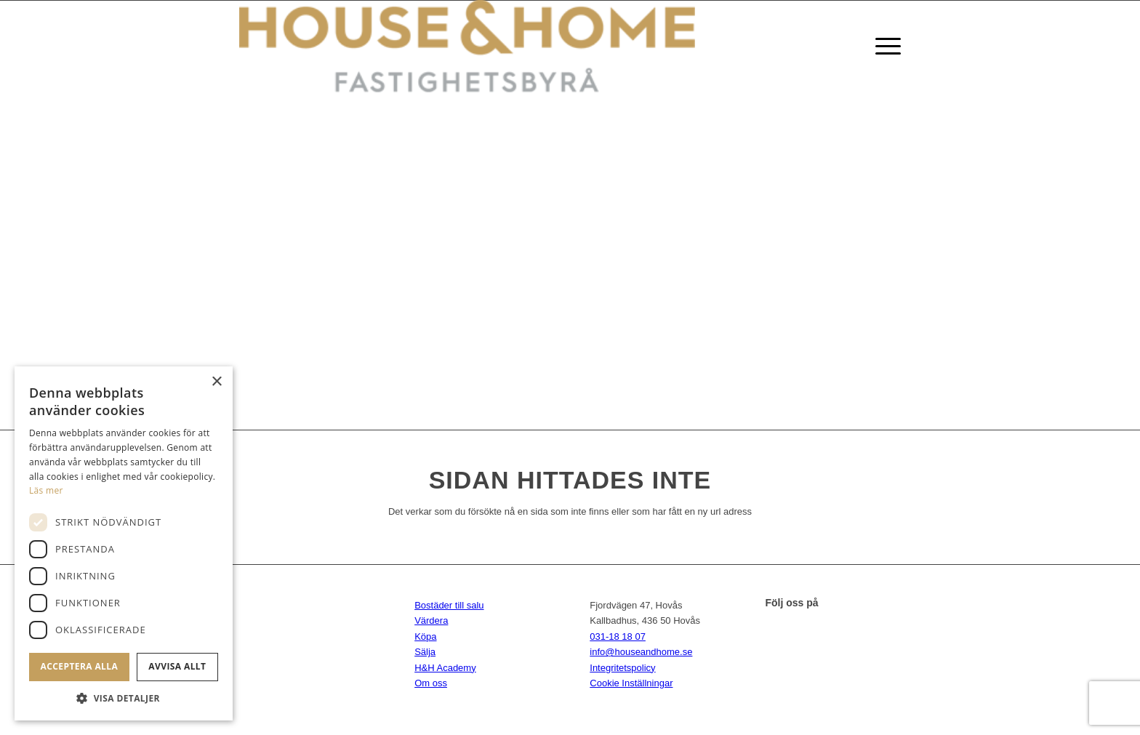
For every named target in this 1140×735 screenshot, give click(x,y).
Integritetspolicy (622, 667)
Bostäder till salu (448, 605)
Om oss (430, 683)
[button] (123, 698)
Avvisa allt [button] (177, 666)
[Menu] (883, 46)
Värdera (431, 620)
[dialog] (124, 543)
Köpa (425, 636)
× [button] (216, 382)
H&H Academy (445, 667)
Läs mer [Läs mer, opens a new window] (46, 490)
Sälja (424, 651)
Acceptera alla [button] (80, 666)
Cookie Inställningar (631, 683)
